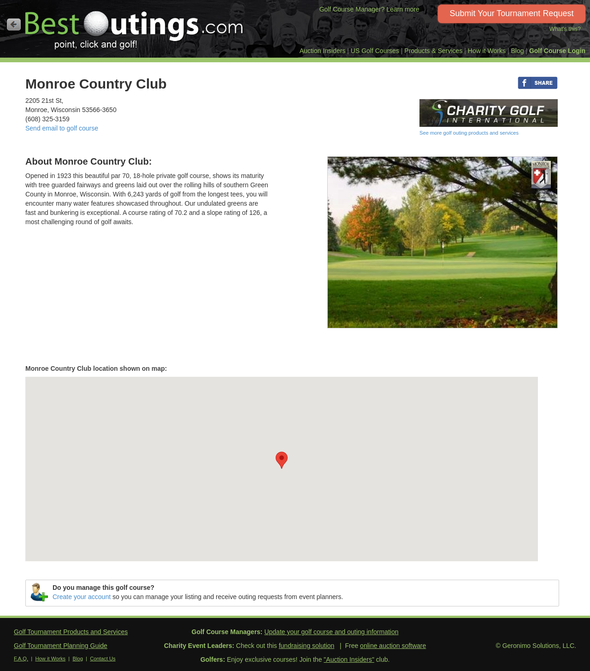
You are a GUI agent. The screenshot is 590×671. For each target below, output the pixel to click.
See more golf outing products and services (469, 133)
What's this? (565, 29)
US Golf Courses (375, 50)
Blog (517, 50)
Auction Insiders (323, 50)
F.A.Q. (21, 658)
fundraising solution (307, 645)
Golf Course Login (557, 50)
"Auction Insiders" (349, 659)
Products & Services (433, 50)
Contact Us (102, 658)
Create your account (82, 596)
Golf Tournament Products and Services (71, 631)
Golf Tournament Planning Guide (60, 645)
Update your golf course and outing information (331, 631)
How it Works (487, 50)
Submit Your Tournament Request (512, 13)
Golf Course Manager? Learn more (369, 9)
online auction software (393, 645)
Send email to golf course (61, 128)
